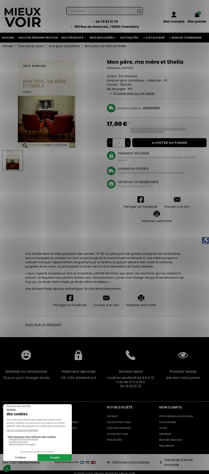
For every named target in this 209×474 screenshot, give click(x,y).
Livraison (112, 413)
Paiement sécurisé (119, 425)
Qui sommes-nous (118, 419)
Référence (114, 65)
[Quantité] (119, 139)
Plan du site (114, 436)
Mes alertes (166, 442)
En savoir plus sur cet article (133, 90)
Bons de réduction (170, 436)
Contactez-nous (117, 430)
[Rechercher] (104, 8)
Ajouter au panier (169, 139)
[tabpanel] (46, 100)
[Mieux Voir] (22, 14)
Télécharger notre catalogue (130, 459)
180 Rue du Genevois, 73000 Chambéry (106, 23)
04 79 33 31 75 (107, 18)
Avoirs (163, 425)
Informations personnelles (176, 413)
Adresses (165, 430)
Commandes (167, 419)
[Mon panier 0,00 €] (197, 15)
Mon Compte (170, 404)
